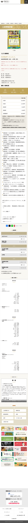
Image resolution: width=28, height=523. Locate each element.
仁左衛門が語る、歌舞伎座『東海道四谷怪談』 (14, 169)
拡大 (14, 47)
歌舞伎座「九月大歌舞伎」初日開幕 (11, 149)
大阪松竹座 (5, 425)
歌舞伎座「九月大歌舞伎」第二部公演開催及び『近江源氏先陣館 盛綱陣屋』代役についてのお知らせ (14, 152)
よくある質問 (7, 515)
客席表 (13, 125)
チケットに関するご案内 (7, 508)
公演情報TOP (6, 414)
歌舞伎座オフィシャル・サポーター (14, 499)
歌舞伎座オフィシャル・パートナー (14, 491)
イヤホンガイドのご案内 (8, 216)
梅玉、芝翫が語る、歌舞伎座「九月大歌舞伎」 (14, 163)
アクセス (6, 125)
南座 (17, 417)
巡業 (4, 421)
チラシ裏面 (5, 211)
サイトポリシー (7, 512)
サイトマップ (21, 508)
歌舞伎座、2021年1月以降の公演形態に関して (14, 194)
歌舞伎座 (18, 414)
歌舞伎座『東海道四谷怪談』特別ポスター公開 (14, 136)
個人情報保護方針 (20, 515)
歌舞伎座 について (21, 125)
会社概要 (13, 518)
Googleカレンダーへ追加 (18, 225)
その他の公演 (19, 421)
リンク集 (21, 512)
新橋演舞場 (5, 417)
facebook (7, 225)
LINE (12, 225)
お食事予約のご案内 (7, 218)
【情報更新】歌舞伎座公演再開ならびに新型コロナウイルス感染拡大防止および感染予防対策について (14, 191)
